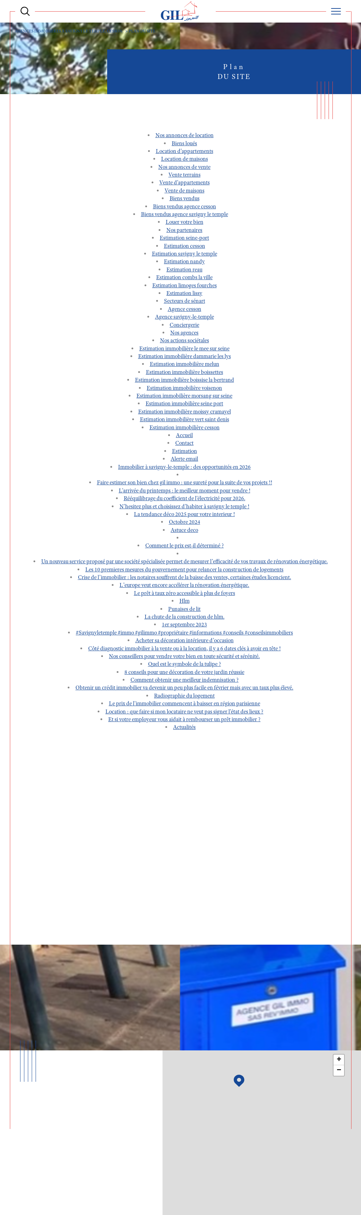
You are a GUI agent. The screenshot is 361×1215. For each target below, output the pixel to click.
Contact (184, 444)
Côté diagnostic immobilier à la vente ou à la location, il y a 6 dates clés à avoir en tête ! (184, 649)
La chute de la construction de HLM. (185, 618)
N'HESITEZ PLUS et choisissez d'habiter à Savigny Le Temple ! (184, 507)
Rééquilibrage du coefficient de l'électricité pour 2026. (184, 499)
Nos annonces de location (184, 136)
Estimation (184, 452)
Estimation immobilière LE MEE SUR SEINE (184, 349)
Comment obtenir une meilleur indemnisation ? (184, 681)
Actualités (184, 728)
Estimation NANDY (184, 262)
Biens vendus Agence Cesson (184, 207)
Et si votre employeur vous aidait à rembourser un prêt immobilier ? (184, 720)
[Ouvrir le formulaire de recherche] (25, 11)
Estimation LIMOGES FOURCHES (184, 286)
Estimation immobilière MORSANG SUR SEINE (184, 397)
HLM (184, 602)
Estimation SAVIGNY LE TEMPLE (184, 255)
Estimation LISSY (184, 294)
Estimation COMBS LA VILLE (184, 278)
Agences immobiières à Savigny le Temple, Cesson (71, 31)
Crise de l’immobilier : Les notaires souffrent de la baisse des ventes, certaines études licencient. (184, 578)
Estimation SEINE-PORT (184, 239)
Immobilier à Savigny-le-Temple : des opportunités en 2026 (184, 468)
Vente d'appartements (184, 184)
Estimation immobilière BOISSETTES (184, 373)
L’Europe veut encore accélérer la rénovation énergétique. (184, 586)
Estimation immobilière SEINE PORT (184, 405)
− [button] (339, 1071)
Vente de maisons (184, 191)
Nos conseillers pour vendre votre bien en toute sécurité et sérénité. (184, 657)
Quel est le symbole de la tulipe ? (184, 665)
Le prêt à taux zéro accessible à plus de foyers (184, 594)
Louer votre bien (184, 223)
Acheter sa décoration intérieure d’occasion (184, 641)
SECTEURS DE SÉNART (184, 302)
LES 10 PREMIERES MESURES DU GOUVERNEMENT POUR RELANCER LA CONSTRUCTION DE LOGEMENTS (184, 570)
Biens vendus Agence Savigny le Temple (184, 215)
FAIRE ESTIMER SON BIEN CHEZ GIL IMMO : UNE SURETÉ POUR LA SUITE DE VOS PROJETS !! (184, 483)
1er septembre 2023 (184, 626)
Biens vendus (185, 199)
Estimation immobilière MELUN (184, 365)
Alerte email (184, 460)
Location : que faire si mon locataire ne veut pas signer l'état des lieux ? (184, 712)
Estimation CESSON (184, 247)
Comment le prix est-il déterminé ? (184, 547)
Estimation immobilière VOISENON (184, 389)
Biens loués (184, 144)
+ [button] (339, 1060)
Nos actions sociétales (184, 341)
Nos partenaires (184, 231)
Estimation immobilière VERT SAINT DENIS (184, 420)
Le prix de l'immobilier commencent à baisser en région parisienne (184, 704)
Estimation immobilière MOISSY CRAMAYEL (184, 412)
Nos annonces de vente (184, 168)
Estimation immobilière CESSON (184, 428)
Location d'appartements (184, 152)
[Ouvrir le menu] (336, 11)
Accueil (184, 436)
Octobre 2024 (184, 523)
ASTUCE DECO (184, 531)
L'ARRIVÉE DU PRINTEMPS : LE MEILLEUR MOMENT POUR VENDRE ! (184, 491)
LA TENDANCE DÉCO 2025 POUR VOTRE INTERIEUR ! (184, 515)
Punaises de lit (184, 610)
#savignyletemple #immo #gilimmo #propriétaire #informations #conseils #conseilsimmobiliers (184, 633)
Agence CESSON (184, 310)
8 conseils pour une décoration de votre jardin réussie (184, 673)
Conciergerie (184, 326)
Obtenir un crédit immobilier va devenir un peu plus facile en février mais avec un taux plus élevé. (184, 689)
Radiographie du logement (184, 696)
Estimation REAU (184, 270)
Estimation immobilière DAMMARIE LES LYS (184, 357)
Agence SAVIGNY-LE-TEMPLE (184, 318)
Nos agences (184, 334)
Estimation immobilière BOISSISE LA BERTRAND (184, 381)
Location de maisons (184, 160)
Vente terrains (185, 176)
